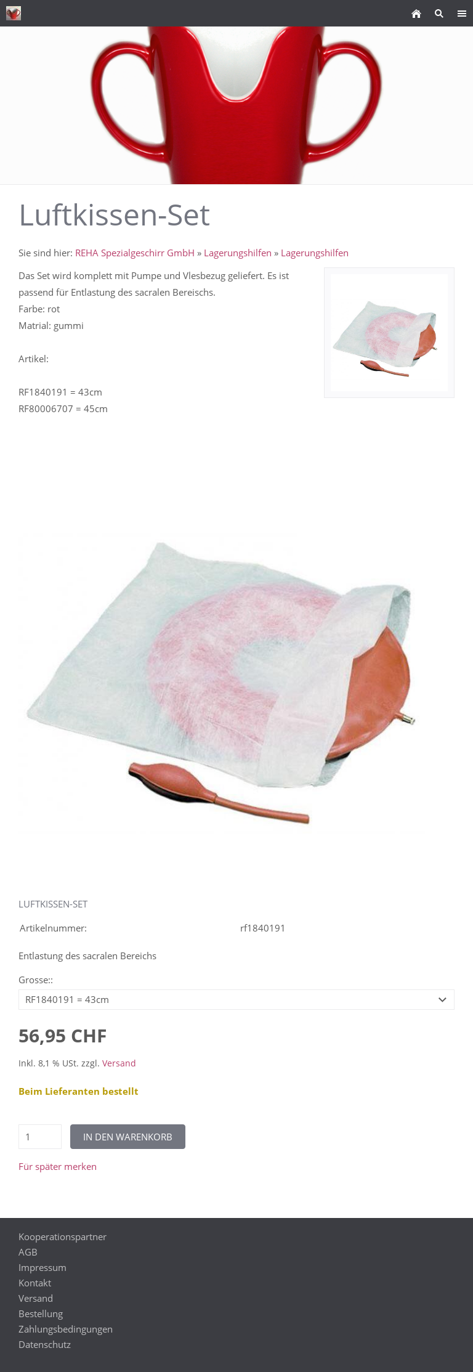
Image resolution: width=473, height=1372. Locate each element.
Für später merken (57, 1166)
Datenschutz (44, 1344)
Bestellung (40, 1313)
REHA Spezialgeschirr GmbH (135, 252)
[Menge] (40, 1136)
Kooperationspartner (62, 1236)
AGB (28, 1252)
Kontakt (34, 1283)
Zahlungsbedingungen (65, 1329)
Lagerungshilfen (238, 252)
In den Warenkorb (127, 1136)
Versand (119, 1063)
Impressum (42, 1267)
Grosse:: (35, 979)
